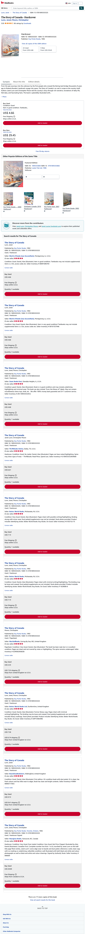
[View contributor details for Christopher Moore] (20, 20)
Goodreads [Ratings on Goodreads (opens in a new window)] (27, 23)
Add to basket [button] (42, 123)
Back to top (42, 908)
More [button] (4, 97)
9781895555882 (54, 166)
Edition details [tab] (34, 82)
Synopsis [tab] (6, 82)
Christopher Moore (31, 226)
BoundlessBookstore (16, 774)
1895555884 (36, 166)
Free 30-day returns (42, 151)
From (30, 49)
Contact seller (9, 268)
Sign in (75, 3)
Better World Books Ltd (18, 706)
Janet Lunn (20, 226)
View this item (7, 110)
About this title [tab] (19, 82)
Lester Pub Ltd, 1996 (39, 168)
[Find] (81, 8)
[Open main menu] (5, 8)
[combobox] (45, 8)
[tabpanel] (41, 91)
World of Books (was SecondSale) (21, 256)
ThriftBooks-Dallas (16, 449)
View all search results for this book (42, 900)
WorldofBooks (14, 641)
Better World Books (16, 511)
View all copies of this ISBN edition (34, 43)
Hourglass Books (15, 839)
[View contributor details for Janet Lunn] (6, 20)
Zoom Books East (15, 381)
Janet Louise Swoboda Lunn (51, 226)
